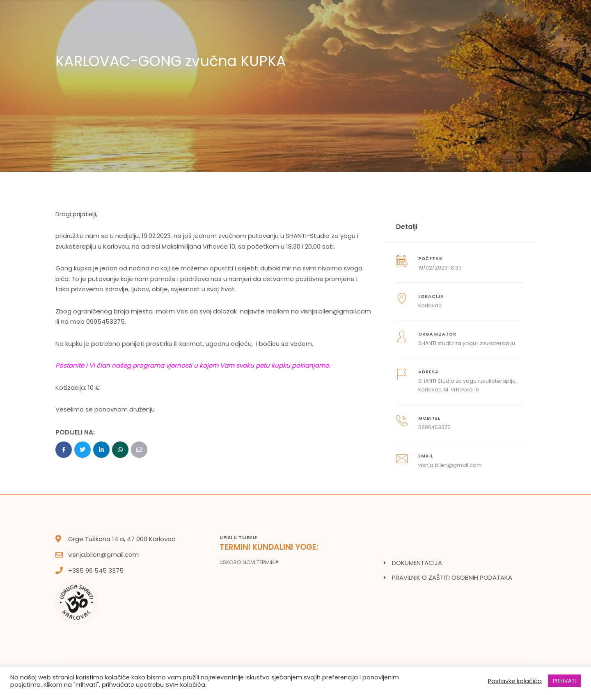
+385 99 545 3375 (96, 570)
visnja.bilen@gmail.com (335, 311)
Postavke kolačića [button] (515, 681)
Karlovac (430, 305)
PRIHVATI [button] (564, 681)
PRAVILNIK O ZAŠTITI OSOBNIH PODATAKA (452, 577)
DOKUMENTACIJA (417, 562)
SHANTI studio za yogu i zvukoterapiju (466, 343)
